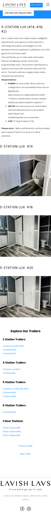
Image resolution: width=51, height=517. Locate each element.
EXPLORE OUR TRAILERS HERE (18, 13)
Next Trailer (25, 454)
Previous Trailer (25, 446)
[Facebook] (22, 509)
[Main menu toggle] (47, 5)
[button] (36, 5)
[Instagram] (29, 509)
